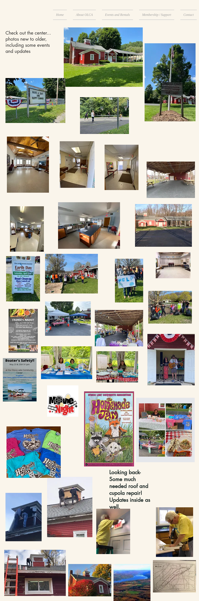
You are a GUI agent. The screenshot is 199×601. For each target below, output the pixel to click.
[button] (84, 15)
